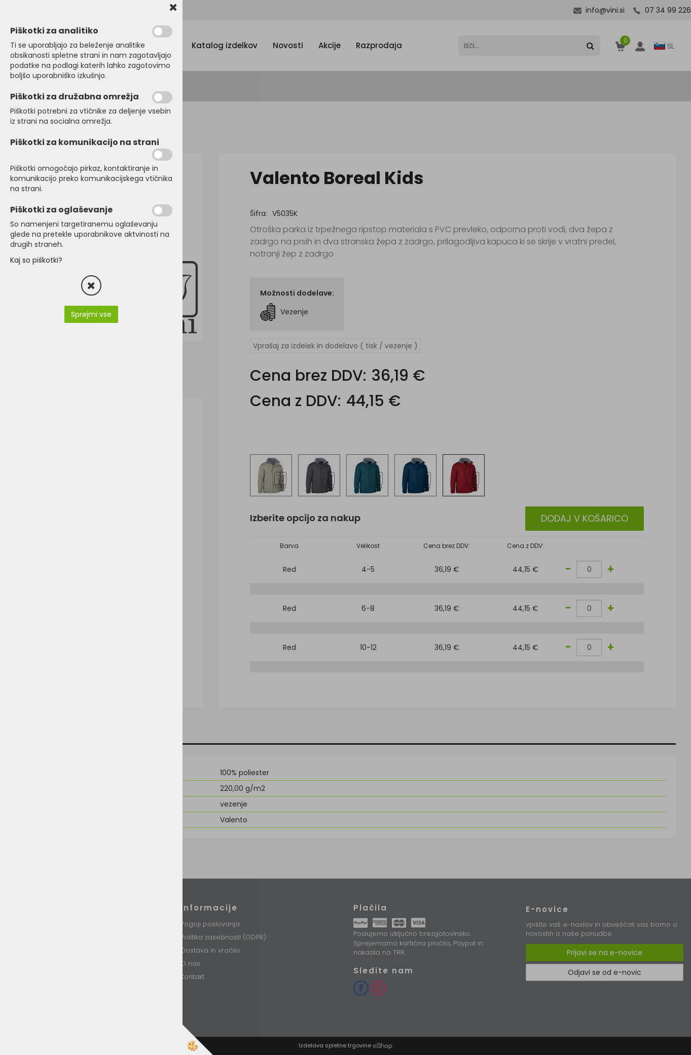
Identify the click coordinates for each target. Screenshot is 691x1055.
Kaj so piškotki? (36, 260)
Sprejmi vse (91, 314)
